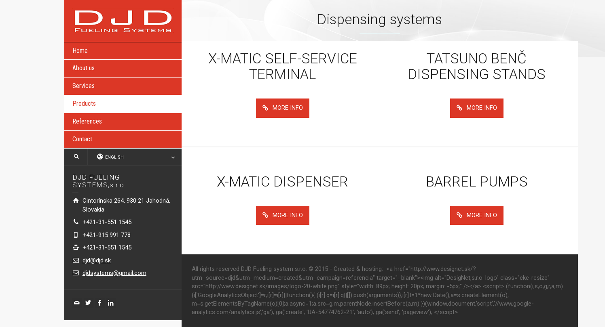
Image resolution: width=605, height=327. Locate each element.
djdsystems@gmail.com (114, 273)
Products (84, 103)
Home (80, 51)
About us (83, 68)
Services (83, 86)
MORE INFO (282, 108)
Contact (82, 139)
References (87, 121)
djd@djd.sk (96, 260)
